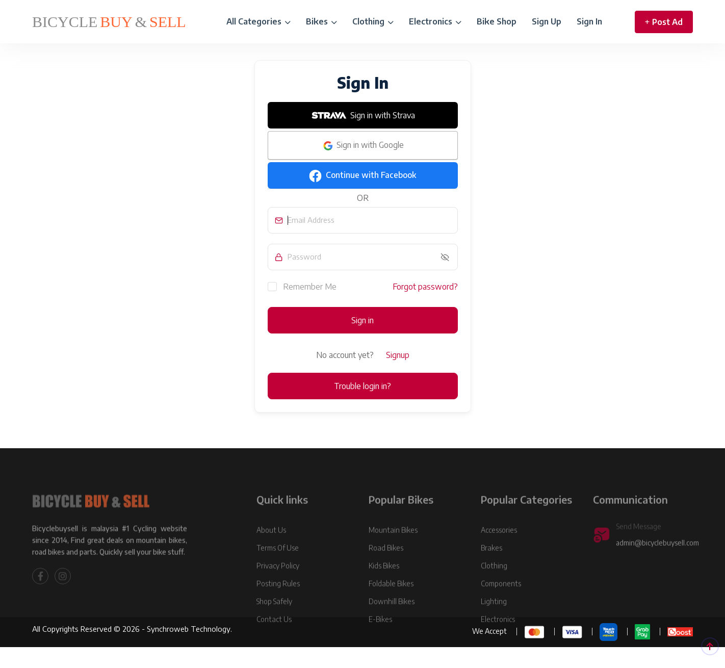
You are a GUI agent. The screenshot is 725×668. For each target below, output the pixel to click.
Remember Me (302, 286)
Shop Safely (274, 623)
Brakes (491, 569)
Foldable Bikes (391, 605)
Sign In (589, 21)
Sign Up (546, 21)
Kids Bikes (384, 587)
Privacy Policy (277, 587)
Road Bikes (386, 569)
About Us (271, 551)
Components (501, 605)
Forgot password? (425, 286)
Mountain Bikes (393, 551)
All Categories (258, 21)
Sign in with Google (363, 146)
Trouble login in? (362, 386)
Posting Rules (278, 605)
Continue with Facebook (362, 176)
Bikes (321, 21)
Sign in (362, 320)
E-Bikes (380, 640)
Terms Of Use (277, 569)
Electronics (435, 21)
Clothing (373, 21)
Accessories (499, 551)
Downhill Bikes (392, 623)
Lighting (494, 623)
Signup (397, 355)
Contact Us (274, 640)
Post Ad (664, 22)
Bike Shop (496, 21)
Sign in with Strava (362, 115)
